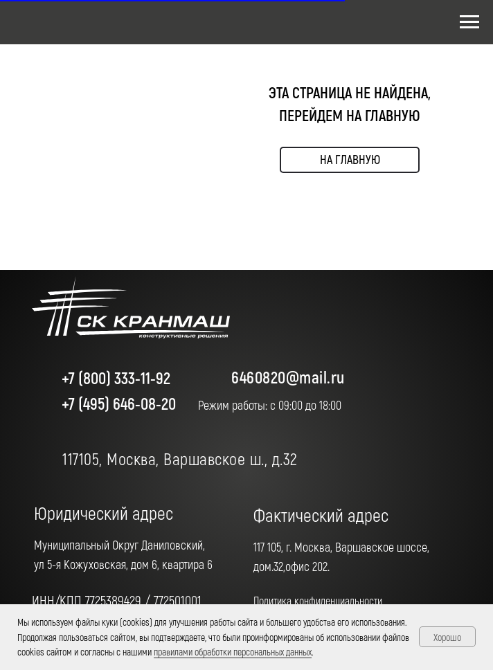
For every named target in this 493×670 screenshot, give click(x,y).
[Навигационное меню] (469, 22)
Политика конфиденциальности (317, 600)
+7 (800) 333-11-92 (116, 378)
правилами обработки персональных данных (233, 652)
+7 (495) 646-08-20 (119, 403)
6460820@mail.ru (288, 377)
